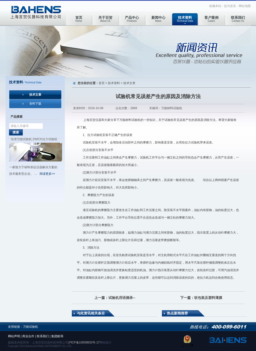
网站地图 (245, 6)
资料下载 (35, 103)
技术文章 (35, 94)
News (158, 19)
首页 (102, 83)
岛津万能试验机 (21, 139)
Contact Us (238, 19)
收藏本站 (215, 6)
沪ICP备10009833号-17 (84, 342)
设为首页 (230, 6)
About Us (105, 19)
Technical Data (185, 19)
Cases (211, 19)
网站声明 (14, 336)
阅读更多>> (47, 173)
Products (132, 19)
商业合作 (28, 336)
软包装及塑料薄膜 (208, 298)
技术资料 (114, 83)
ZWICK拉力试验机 (45, 139)
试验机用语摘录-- (121, 298)
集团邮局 (57, 336)
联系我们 (43, 336)
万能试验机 (30, 326)
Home (79, 19)
